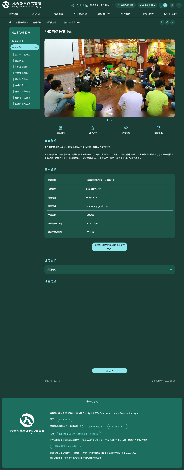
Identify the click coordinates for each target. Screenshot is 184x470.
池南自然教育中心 (71, 22)
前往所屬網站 (148, 5)
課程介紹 (125, 130)
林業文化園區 (21, 72)
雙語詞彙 (94, 5)
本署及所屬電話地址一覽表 (65, 446)
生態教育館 (20, 85)
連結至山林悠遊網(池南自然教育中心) (109, 246)
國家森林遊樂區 (22, 54)
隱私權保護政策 (71, 457)
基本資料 (93, 130)
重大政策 (13, 13)
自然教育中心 (52, 22)
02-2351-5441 (65, 419)
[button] (107, 120)
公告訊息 (36, 13)
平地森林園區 (21, 66)
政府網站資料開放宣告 (91, 457)
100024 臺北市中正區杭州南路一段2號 (79, 433)
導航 (108, 370)
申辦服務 (125, 13)
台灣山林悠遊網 (22, 97)
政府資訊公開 (170, 13)
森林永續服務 (103, 13)
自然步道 (19, 60)
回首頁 (21, 4)
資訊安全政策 (56, 457)
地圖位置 (158, 130)
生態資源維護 (81, 13)
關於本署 (58, 13)
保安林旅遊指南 (22, 91)
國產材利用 (17, 40)
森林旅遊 (37, 22)
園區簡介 (60, 130)
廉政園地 (104, 5)
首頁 (10, 22)
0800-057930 (117, 426)
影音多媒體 (148, 13)
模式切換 (163, 5)
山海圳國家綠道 (22, 103)
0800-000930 (96, 426)
